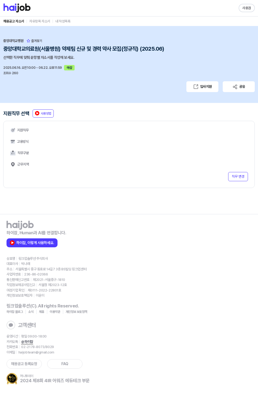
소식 (30, 312)
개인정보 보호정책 (76, 312)
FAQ (64, 364)
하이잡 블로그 (15, 312)
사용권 (246, 8)
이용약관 (55, 312)
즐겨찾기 (34, 41)
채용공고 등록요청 (24, 364)
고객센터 (21, 325)
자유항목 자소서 (39, 21)
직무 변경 (238, 176)
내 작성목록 (63, 21)
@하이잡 (27, 342)
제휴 (41, 312)
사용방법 (43, 113)
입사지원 (202, 86)
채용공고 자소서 (13, 21)
